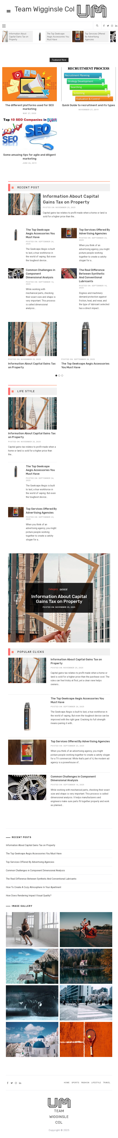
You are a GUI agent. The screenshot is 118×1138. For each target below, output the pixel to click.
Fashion (85, 1083)
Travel (106, 1083)
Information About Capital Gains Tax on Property (20, 37)
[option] (55, 36)
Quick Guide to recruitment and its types (88, 105)
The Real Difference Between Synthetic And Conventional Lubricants (41, 878)
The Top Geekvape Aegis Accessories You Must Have (60, 37)
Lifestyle (96, 1083)
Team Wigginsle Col (45, 9)
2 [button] (59, 378)
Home (67, 1083)
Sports (75, 1083)
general (63, 589)
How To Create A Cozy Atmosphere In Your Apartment (33, 887)
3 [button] (62, 378)
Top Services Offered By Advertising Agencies (96, 37)
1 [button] (56, 378)
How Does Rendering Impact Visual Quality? (28, 895)
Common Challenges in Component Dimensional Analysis (40, 273)
